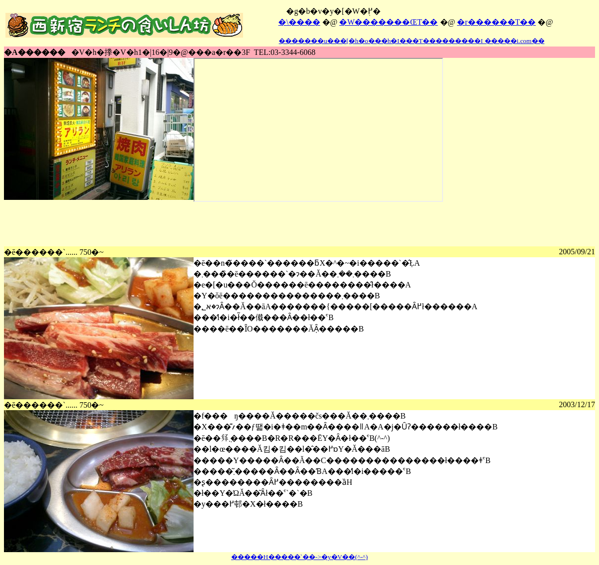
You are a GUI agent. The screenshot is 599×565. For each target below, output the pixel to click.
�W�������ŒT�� (388, 22)
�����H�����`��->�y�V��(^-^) (299, 557)
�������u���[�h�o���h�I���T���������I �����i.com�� (411, 41)
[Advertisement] (184, 224)
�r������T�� (496, 22)
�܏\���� (299, 22)
